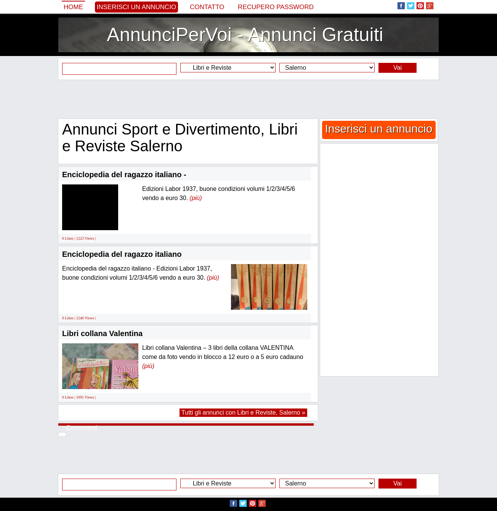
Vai (397, 67)
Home (73, 7)
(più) (196, 198)
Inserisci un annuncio (136, 7)
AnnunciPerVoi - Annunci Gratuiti (245, 34)
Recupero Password (276, 7)
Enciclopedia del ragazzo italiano (121, 254)
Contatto (207, 7)
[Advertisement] (248, 99)
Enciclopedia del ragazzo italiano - (124, 174)
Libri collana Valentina (102, 333)
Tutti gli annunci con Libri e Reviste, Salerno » (243, 412)
